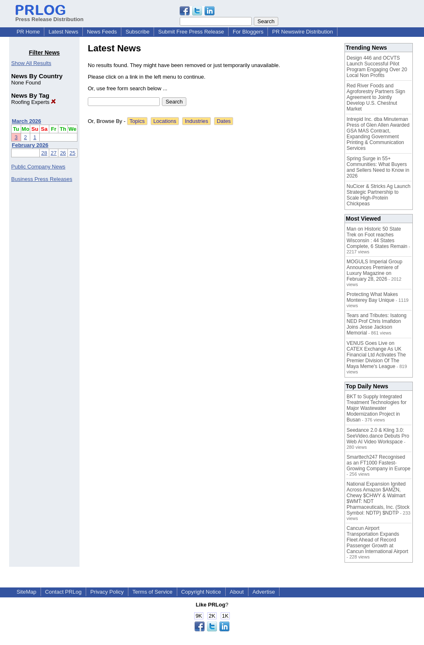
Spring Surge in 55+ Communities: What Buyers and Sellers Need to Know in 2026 (378, 167)
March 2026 (26, 121)
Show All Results (31, 63)
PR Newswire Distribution (302, 32)
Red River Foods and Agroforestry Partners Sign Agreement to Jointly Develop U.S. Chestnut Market (376, 97)
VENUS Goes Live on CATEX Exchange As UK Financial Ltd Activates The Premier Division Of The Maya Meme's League (376, 354)
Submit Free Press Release (191, 32)
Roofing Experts (33, 102)
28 (44, 153)
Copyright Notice (201, 592)
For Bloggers (248, 32)
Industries (196, 121)
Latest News (63, 32)
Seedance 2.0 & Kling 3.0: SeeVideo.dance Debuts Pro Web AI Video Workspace (378, 436)
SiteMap (26, 592)
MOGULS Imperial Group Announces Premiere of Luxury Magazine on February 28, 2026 (374, 270)
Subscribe (137, 32)
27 (53, 153)
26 (63, 153)
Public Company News (38, 167)
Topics (137, 121)
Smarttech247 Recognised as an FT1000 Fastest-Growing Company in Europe (378, 463)
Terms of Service (152, 592)
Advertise (264, 592)
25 (72, 153)
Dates (224, 121)
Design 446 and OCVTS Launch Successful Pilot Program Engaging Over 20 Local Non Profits (377, 66)
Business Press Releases (41, 179)
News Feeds (102, 32)
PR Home (28, 32)
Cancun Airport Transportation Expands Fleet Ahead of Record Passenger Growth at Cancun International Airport (377, 539)
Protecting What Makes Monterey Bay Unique (372, 297)
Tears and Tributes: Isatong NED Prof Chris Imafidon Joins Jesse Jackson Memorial (377, 324)
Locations (164, 121)
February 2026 (30, 145)
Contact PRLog (63, 592)
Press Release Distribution (49, 16)
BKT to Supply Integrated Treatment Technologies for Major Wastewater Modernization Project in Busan (377, 408)
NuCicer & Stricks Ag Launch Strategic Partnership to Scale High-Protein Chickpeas (378, 195)
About (237, 592)
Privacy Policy (107, 592)
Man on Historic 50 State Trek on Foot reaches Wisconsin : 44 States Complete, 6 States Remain (377, 237)
